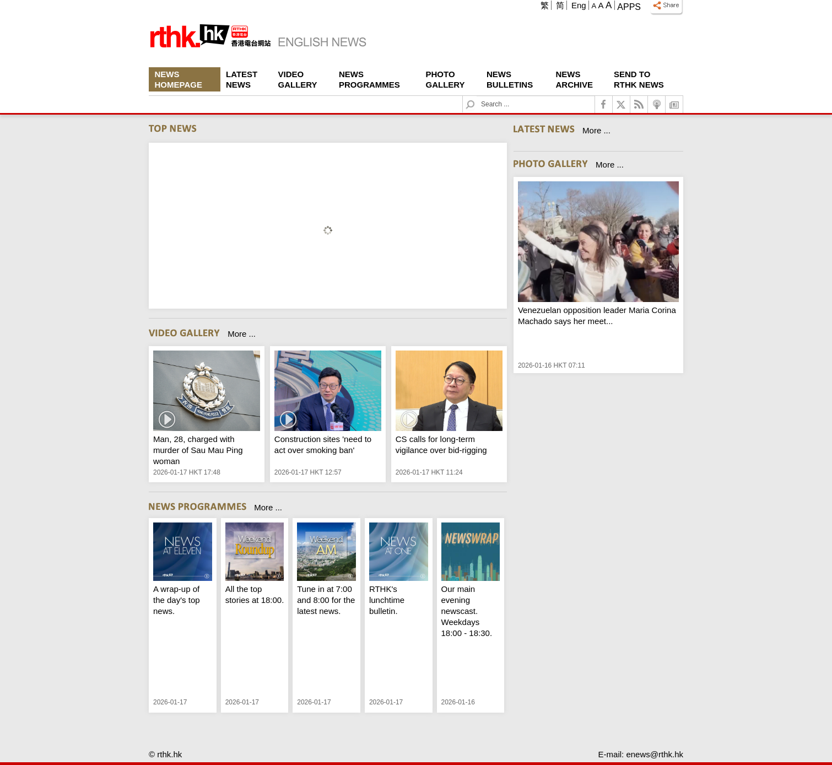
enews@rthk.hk (654, 754)
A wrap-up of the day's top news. (176, 600)
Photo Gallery (445, 79)
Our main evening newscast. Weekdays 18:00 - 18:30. (467, 611)
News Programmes (369, 79)
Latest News (241, 79)
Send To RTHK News (639, 79)
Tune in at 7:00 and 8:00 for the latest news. (326, 600)
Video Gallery (297, 79)
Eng (578, 5)
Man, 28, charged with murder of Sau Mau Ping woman (198, 450)
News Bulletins (510, 79)
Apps (629, 7)
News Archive (574, 79)
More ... (242, 333)
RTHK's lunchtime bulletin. (386, 600)
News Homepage (178, 79)
